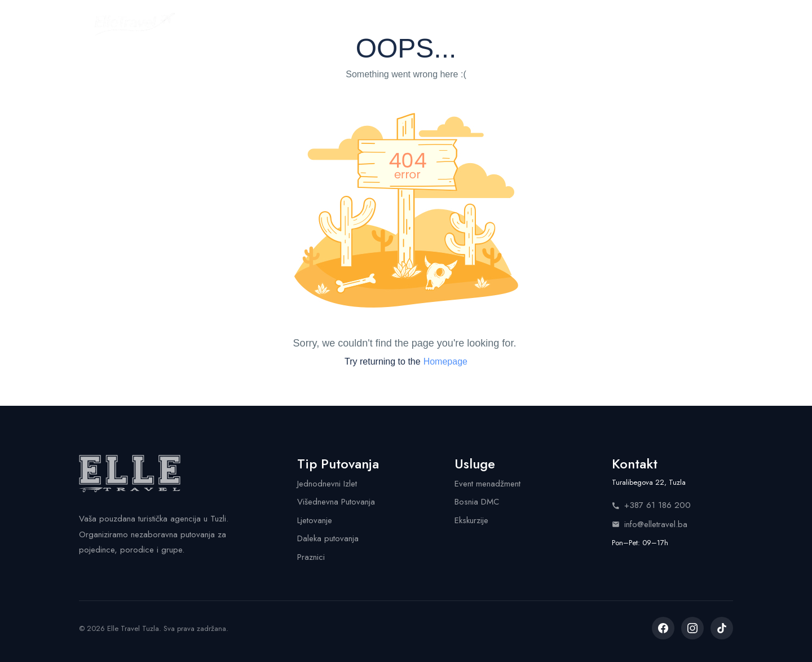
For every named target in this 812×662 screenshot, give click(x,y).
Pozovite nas (677, 23)
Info (526, 23)
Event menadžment (487, 483)
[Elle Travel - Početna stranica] (134, 24)
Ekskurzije (471, 520)
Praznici (311, 557)
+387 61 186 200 (651, 505)
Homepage (445, 361)
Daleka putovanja (328, 538)
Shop (481, 23)
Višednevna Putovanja (336, 502)
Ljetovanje (314, 520)
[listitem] (663, 628)
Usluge (429, 23)
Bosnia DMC (476, 502)
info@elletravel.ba (649, 524)
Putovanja (297, 23)
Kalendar (366, 23)
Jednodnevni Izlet (327, 483)
